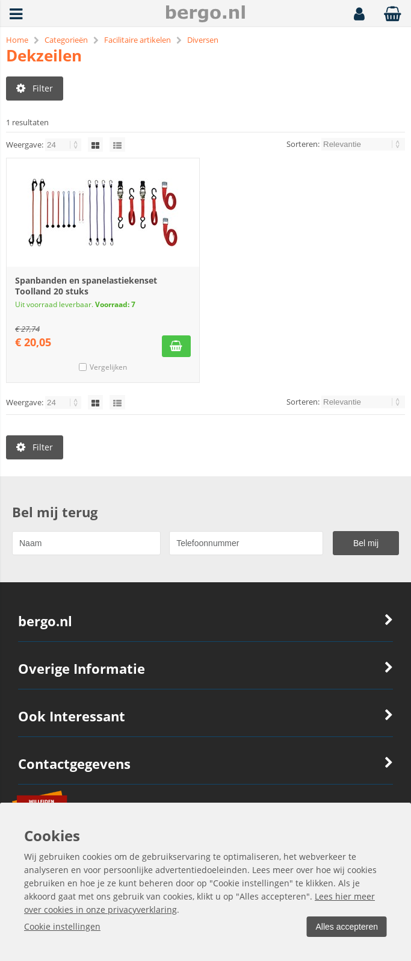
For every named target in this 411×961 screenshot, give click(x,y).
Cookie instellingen (62, 926)
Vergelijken (108, 367)
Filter (34, 88)
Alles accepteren (345, 926)
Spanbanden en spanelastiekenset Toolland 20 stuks (86, 286)
